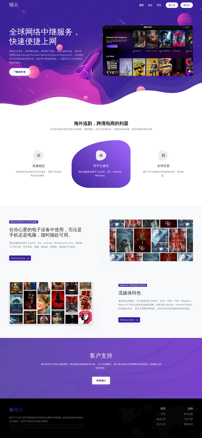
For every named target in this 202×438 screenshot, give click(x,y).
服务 (150, 5)
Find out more (20, 258)
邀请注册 (161, 419)
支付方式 (161, 424)
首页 (141, 5)
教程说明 (188, 424)
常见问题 (188, 413)
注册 (172, 5)
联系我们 (101, 380)
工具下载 (188, 419)
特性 (159, 5)
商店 (163, 413)
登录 (186, 5)
